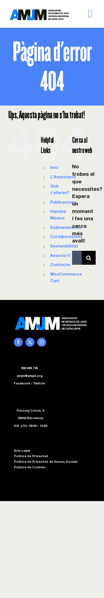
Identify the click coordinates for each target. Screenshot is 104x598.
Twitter (39, 383)
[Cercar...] (77, 258)
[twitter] (30, 342)
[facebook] (18, 342)
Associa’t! (60, 256)
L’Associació (63, 177)
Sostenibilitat (64, 247)
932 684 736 (29, 368)
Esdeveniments (65, 228)
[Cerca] (89, 258)
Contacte (60, 265)
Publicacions (63, 203)
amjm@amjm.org (29, 376)
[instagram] (41, 342)
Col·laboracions (66, 237)
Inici (54, 168)
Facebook (22, 383)
